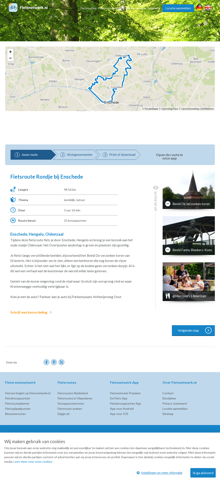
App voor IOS (119, 414)
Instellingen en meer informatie (159, 473)
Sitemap (167, 414)
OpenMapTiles (169, 108)
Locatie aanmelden (178, 8)
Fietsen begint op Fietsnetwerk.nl (27, 393)
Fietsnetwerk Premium (125, 393)
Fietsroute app (135, 8)
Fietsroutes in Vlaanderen (75, 398)
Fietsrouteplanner (17, 403)
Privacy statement (174, 403)
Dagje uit (64, 414)
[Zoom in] (10, 52)
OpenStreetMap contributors (197, 108)
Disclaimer (169, 398)
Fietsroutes (88, 8)
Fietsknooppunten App (125, 403)
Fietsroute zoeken (70, 408)
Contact (168, 393)
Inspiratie (153, 8)
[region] (110, 78)
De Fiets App (118, 398)
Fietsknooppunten (110, 8)
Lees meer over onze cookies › (34, 461)
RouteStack (151, 108)
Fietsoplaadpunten (18, 408)
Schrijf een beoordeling (31, 312)
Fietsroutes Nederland (73, 393)
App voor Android (122, 408)
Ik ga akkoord (203, 473)
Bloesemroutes (15, 414)
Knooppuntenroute (71, 403)
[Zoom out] (10, 58)
